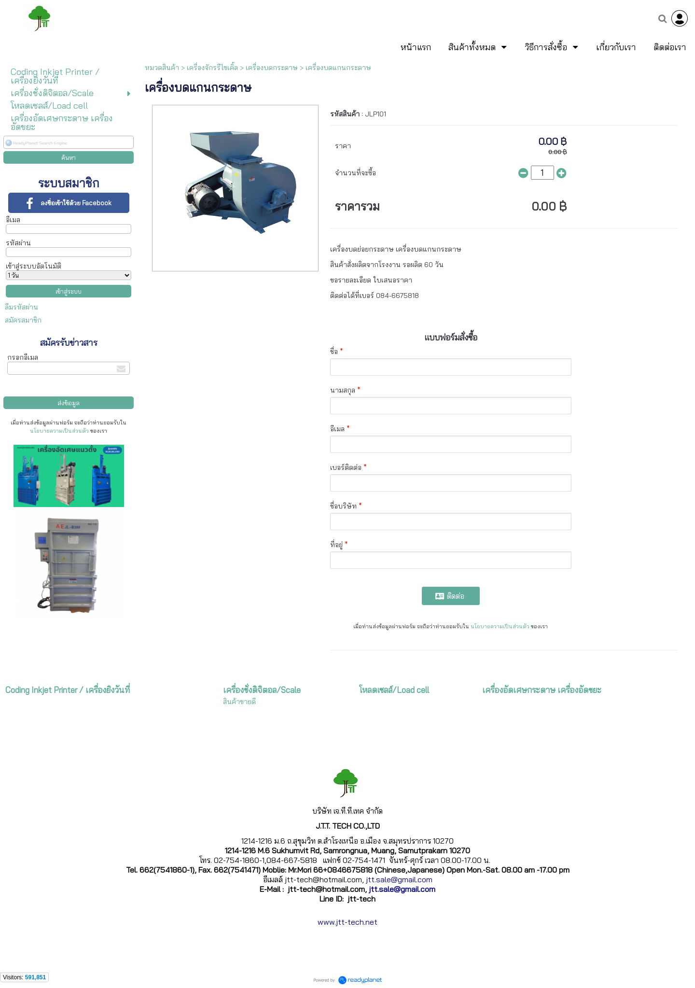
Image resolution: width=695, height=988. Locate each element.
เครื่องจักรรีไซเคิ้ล (212, 67)
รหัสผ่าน (18, 243)
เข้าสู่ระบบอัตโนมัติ (33, 266)
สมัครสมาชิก (23, 320)
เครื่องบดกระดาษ (272, 67)
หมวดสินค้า (162, 67)
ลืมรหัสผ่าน (21, 307)
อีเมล (13, 219)
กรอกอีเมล (22, 357)
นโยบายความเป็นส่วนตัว (59, 430)
